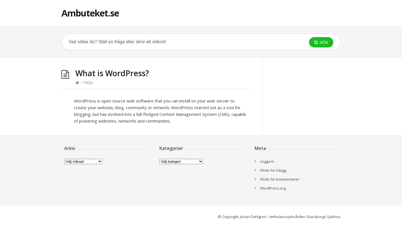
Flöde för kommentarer (279, 179)
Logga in (267, 161)
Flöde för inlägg (273, 170)
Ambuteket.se (90, 13)
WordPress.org (273, 188)
